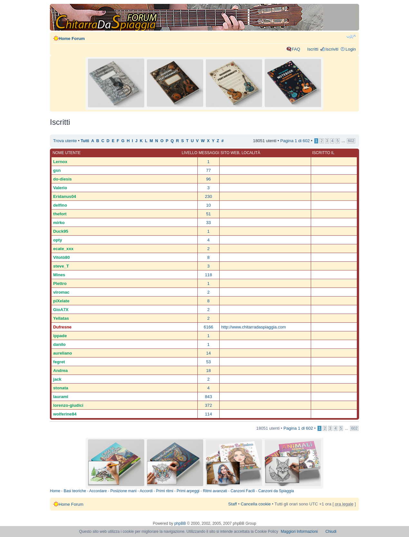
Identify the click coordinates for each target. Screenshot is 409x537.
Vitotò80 (61, 257)
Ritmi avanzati (215, 491)
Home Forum (72, 38)
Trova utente (65, 140)
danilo (59, 344)
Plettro (60, 283)
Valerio (60, 187)
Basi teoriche (75, 491)
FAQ (296, 49)
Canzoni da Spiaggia (276, 491)
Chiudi (331, 531)
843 (208, 396)
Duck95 (60, 231)
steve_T (61, 266)
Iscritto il (323, 153)
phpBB (180, 523)
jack (57, 379)
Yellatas (61, 318)
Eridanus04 (64, 196)
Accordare (98, 491)
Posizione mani (123, 491)
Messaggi (209, 153)
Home (55, 491)
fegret (59, 361)
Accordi (146, 491)
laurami (60, 396)
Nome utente (66, 153)
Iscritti (312, 49)
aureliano (62, 353)
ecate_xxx (63, 248)
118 (208, 274)
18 (208, 370)
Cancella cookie (256, 504)
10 (208, 205)
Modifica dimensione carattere (351, 36)
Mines (59, 274)
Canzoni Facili (243, 491)
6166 (208, 327)
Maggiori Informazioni (299, 531)
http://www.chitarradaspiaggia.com (253, 327)
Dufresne (62, 327)
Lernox (60, 161)
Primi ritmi (164, 491)
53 (208, 361)
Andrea (60, 370)
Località (251, 153)
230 (208, 196)
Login (351, 49)
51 (208, 213)
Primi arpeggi (188, 491)
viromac (61, 292)
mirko (59, 222)
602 (351, 141)
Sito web (230, 153)
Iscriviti (331, 49)
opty (57, 240)
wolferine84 (65, 414)
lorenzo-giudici (68, 405)
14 (208, 353)
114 (208, 414)
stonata (60, 388)
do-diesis (62, 179)
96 (208, 179)
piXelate (61, 300)
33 (208, 222)
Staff (232, 504)
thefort (60, 213)
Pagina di (295, 140)
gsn (57, 170)
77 (208, 170)
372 (208, 405)
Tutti (85, 141)
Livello (189, 153)
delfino (60, 205)
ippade (60, 335)
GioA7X (61, 309)
